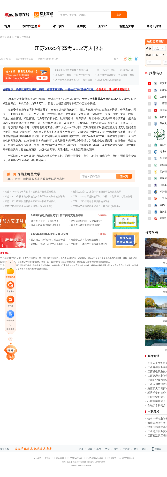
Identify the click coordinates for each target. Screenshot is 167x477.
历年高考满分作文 (106, 75)
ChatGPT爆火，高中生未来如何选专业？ (51, 244)
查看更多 (10, 329)
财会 (136, 448)
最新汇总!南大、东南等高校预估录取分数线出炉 (97, 191)
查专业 (102, 26)
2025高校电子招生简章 (44, 215)
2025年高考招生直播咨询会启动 (71, 70)
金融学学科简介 (156, 405)
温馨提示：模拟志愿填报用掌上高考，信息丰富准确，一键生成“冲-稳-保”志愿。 (66, 89)
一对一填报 (57, 26)
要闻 (81, 448)
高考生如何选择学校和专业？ (46, 225)
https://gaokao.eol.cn (48, 59)
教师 (116, 448)
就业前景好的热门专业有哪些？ (87, 221)
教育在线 (4, 448)
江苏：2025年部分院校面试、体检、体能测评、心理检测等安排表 (106, 196)
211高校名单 (126, 70)
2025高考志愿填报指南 (109, 79)
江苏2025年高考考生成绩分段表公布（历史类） (29, 206)
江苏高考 (26, 37)
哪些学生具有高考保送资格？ (86, 239)
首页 (7, 26)
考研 (107, 448)
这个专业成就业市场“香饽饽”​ (85, 225)
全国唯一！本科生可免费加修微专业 (89, 244)
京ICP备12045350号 (95, 458)
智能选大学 (126, 26)
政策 (90, 448)
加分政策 (87, 79)
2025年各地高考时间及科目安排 (49, 234)
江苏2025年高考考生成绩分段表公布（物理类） (97, 206)
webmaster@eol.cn (86, 465)
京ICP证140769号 (75, 458)
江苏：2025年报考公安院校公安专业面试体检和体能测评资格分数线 (39, 196)
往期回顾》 (103, 215)
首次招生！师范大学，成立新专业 (48, 239)
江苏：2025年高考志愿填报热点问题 (91, 201)
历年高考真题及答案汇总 (67, 79)
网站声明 (60, 458)
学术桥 (126, 448)
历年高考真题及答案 (71, 215)
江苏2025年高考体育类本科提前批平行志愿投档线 (30, 191)
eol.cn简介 (37, 458)
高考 (9, 37)
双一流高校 (103, 70)
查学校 (81, 26)
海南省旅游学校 (156, 422)
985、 (114, 70)
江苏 (16, 37)
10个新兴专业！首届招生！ (45, 221)
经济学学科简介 (156, 392)
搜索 (118, 14)
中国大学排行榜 (82, 75)
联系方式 (49, 458)
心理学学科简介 (156, 401)
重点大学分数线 (63, 75)
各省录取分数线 (126, 75)
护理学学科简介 (156, 396)
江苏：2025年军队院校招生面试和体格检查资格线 (30, 201)
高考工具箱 (153, 26)
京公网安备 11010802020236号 (121, 458)
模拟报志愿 (30, 26)
